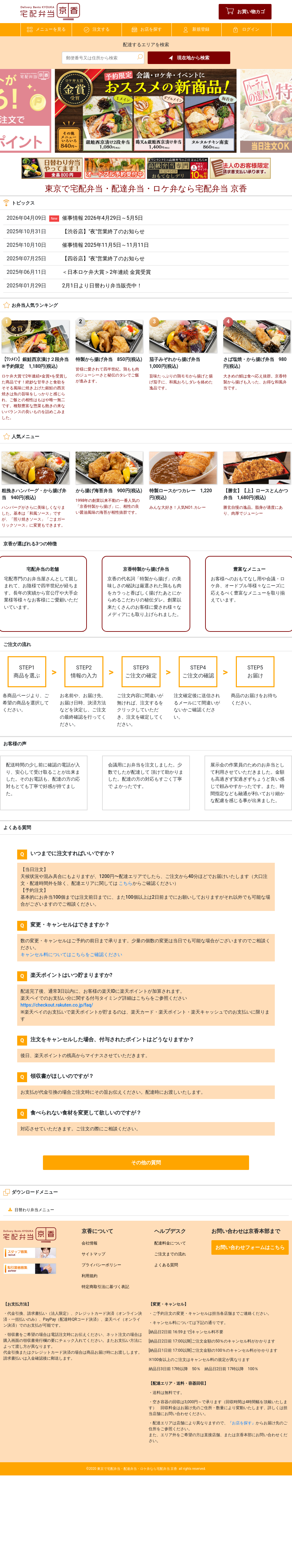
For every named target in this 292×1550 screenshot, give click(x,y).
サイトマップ (93, 1254)
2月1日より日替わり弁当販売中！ (102, 285)
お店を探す (147, 29)
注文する (97, 29)
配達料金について (170, 1243)
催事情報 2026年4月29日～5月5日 (102, 218)
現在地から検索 (188, 58)
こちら (125, 883)
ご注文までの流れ (170, 1254)
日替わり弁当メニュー (30, 1210)
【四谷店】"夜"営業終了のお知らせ (103, 258)
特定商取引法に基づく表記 (105, 1286)
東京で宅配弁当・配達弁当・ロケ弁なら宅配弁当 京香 (137, 1468)
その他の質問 (146, 1163)
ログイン (246, 29)
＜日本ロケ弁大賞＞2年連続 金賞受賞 (106, 272)
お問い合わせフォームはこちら (250, 1247)
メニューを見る (46, 29)
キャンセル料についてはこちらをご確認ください (71, 954)
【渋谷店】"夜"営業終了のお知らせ (103, 231)
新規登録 (196, 29)
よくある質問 (166, 1265)
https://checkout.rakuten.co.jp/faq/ (56, 1005)
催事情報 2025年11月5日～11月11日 (105, 245)
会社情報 (89, 1243)
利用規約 (89, 1276)
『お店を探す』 (242, 1423)
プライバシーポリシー (101, 1265)
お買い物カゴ (245, 12)
